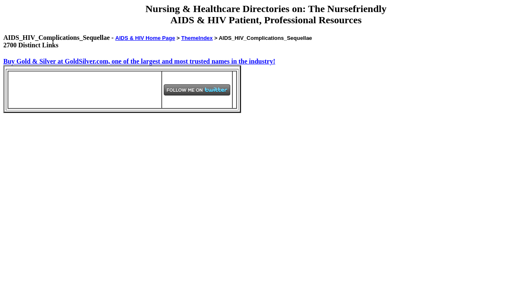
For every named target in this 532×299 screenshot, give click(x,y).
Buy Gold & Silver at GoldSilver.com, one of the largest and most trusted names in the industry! (139, 61)
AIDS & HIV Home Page (145, 38)
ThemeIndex (197, 38)
